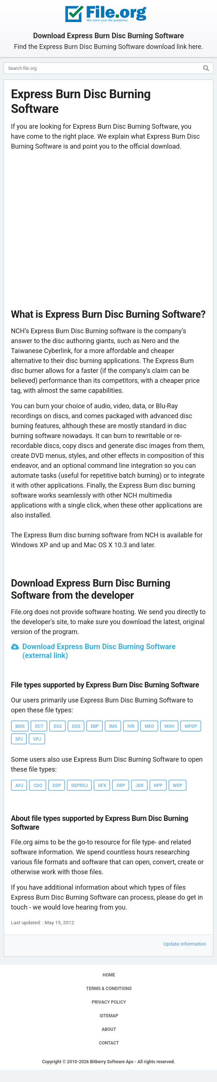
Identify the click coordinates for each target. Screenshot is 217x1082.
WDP (177, 785)
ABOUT (109, 1029)
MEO (149, 726)
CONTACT (109, 1043)
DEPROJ (79, 785)
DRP (120, 785)
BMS (20, 726)
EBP (95, 726)
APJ (19, 785)
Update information (184, 944)
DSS (76, 726)
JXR (139, 785)
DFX (102, 785)
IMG (113, 726)
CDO (37, 785)
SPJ (19, 739)
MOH (169, 726)
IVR (130, 726)
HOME (108, 975)
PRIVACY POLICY (109, 1002)
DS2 (58, 726)
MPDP (191, 726)
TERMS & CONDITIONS (109, 988)
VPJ (37, 739)
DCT (39, 726)
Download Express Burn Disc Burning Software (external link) (99, 651)
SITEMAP (109, 1015)
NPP (158, 785)
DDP (57, 785)
